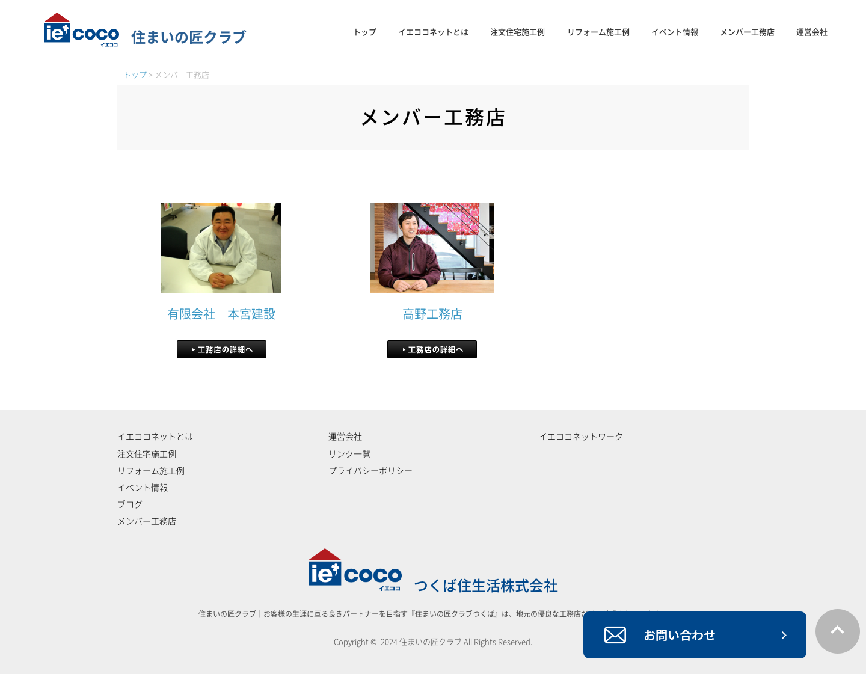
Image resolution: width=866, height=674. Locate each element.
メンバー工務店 (747, 32)
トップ (364, 32)
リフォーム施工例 (598, 32)
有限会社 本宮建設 (221, 314)
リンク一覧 (349, 454)
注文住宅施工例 (517, 32)
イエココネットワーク (581, 436)
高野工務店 (432, 314)
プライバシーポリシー (370, 471)
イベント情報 (674, 32)
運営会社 (812, 32)
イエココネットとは (433, 32)
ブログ (130, 504)
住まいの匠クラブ (145, 37)
